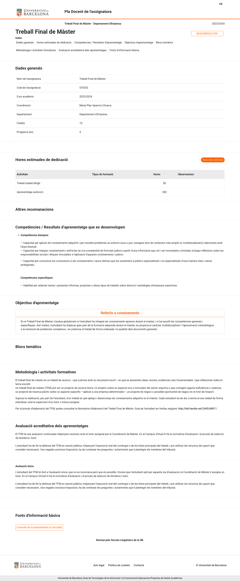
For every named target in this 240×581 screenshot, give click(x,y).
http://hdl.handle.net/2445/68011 (197, 408)
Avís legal (98, 565)
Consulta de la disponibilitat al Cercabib (39, 527)
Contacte (139, 565)
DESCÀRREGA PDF (207, 33)
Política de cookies (119, 565)
